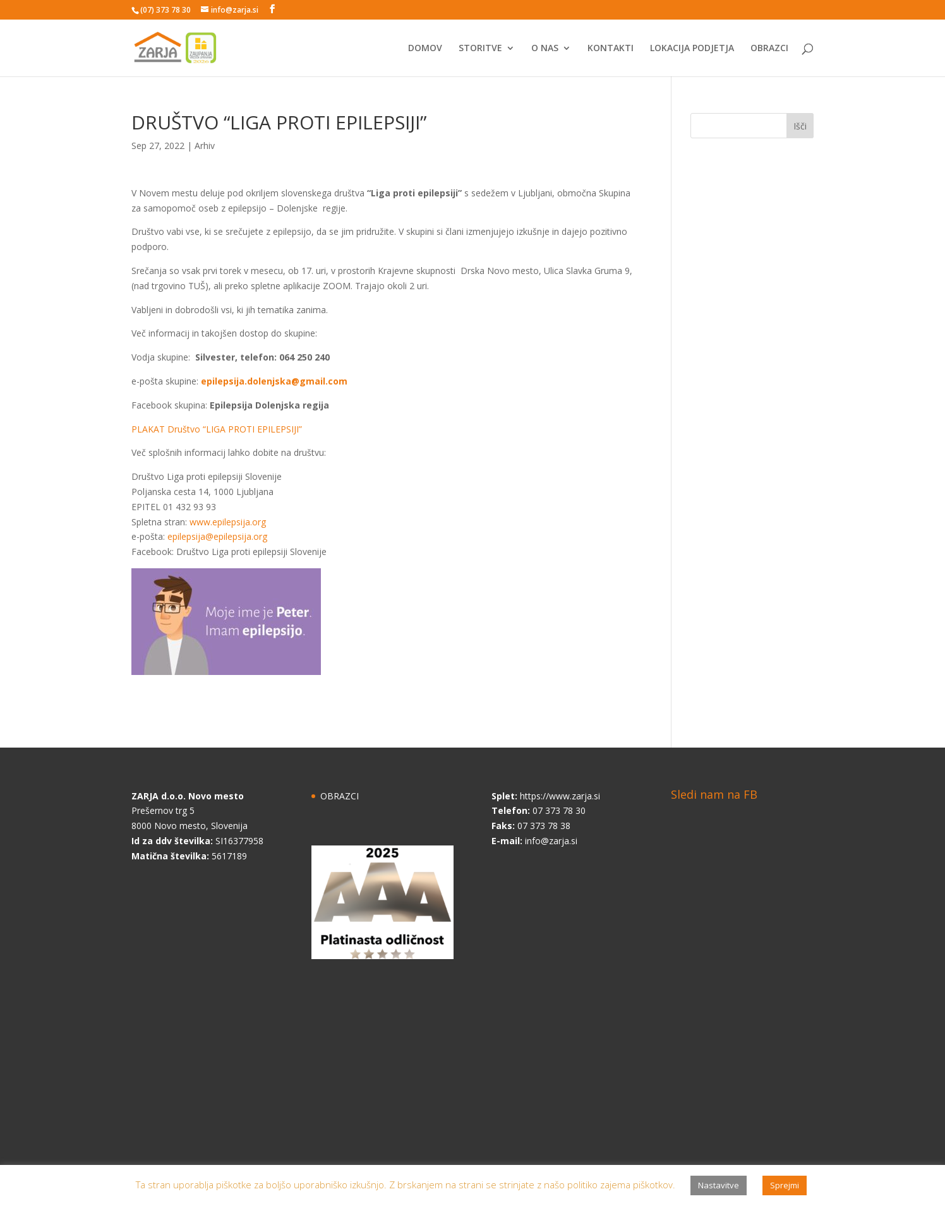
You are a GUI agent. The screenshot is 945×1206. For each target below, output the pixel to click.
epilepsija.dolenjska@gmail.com (274, 381)
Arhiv (205, 146)
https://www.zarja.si (560, 796)
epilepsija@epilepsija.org (217, 536)
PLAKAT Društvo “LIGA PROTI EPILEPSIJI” (216, 429)
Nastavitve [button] (718, 1185)
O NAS (544, 49)
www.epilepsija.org (228, 522)
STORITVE (480, 49)
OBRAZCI (769, 49)
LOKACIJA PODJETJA (692, 49)
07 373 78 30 (559, 810)
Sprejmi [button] (784, 1185)
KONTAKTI (610, 49)
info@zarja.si (551, 841)
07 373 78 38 (543, 826)
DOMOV (425, 49)
